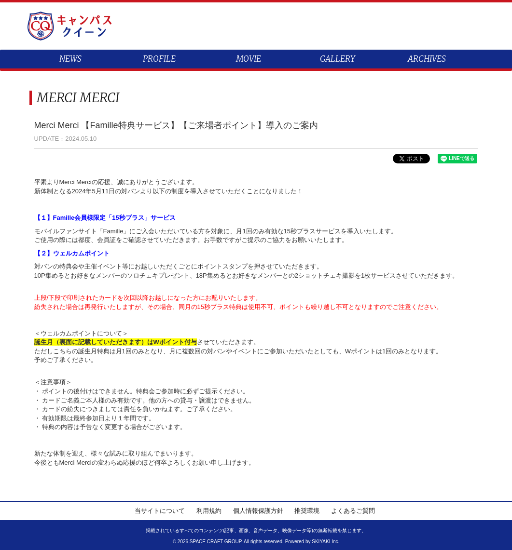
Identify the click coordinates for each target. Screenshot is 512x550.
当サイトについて (160, 510)
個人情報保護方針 (258, 510)
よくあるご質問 (353, 510)
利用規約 (208, 510)
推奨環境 (306, 510)
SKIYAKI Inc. (325, 541)
